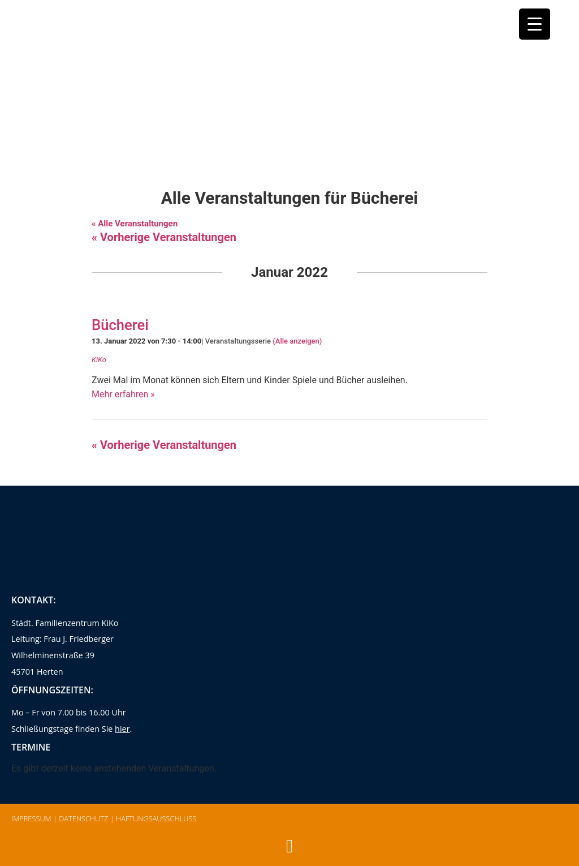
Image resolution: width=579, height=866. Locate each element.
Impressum (31, 818)
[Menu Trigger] (534, 24)
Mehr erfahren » (123, 394)
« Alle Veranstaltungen (135, 223)
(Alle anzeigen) (297, 341)
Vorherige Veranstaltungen (164, 237)
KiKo (99, 359)
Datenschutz (83, 818)
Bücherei (120, 324)
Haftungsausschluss (156, 818)
